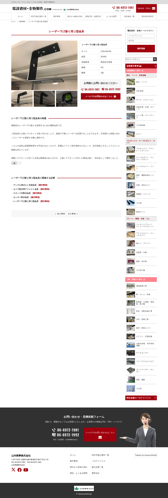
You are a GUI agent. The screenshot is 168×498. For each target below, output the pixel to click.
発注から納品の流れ (75, 16)
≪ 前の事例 (60, 214)
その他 (134, 203)
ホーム (20, 16)
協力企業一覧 (97, 467)
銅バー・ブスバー (139, 243)
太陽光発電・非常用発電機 (140, 345)
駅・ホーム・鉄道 (139, 294)
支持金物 (135, 91)
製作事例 (56, 16)
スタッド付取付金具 (27, 193)
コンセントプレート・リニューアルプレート (140, 225)
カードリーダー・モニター (140, 370)
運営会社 (95, 473)
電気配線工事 (137, 286)
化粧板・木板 (137, 252)
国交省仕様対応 (148, 16)
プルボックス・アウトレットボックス (140, 149)
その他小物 (136, 270)
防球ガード (136, 212)
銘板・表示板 (137, 261)
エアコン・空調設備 (139, 336)
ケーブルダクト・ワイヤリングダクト (140, 158)
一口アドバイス (98, 461)
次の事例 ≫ (73, 214)
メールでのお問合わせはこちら (100, 96)
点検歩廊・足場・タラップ (140, 108)
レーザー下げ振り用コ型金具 (38, 21)
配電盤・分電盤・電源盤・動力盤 (140, 303)
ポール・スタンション (140, 100)
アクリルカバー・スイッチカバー (140, 234)
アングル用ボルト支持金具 (30, 185)
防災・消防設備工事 (139, 311)
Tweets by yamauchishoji (146, 455)
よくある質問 (111, 16)
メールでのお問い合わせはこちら (100, 432)
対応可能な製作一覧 (38, 16)
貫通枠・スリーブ (139, 194)
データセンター (138, 353)
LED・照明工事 (138, 319)
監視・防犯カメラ (139, 328)
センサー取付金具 (26, 197)
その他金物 (136, 125)
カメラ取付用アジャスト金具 (31, 189)
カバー (134, 134)
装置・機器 (136, 379)
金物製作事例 (134, 66)
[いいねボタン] (14, 163)
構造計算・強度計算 (93, 16)
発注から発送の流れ (78, 467)
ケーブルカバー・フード (140, 167)
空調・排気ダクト (139, 185)
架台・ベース (137, 82)
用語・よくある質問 (78, 473)
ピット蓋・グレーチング (140, 116)
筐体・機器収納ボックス (140, 176)
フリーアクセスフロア (140, 361)
